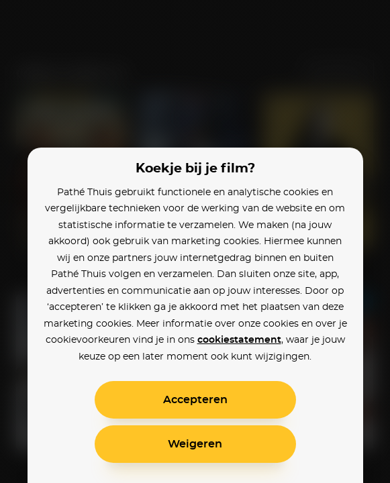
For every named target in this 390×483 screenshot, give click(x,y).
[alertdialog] (195, 241)
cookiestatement (239, 340)
